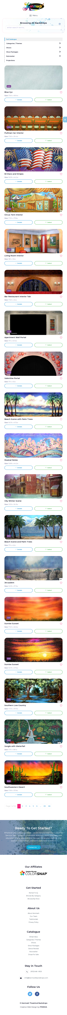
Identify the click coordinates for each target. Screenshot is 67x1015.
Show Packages (33, 52)
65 (45, 806)
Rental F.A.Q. (33, 893)
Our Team (33, 916)
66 (49, 806)
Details (18, 100)
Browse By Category (33, 896)
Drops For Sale (33, 954)
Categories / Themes (33, 43)
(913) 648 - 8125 (36, 971)
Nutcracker (33, 56)
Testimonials (33, 919)
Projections (10, 60)
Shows (33, 47)
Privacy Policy (33, 922)
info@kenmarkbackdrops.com (36, 978)
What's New (33, 937)
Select (48, 100)
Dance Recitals (33, 948)
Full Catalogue (11, 39)
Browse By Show (34, 899)
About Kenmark (33, 913)
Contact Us (32, 847)
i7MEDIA (43, 1007)
